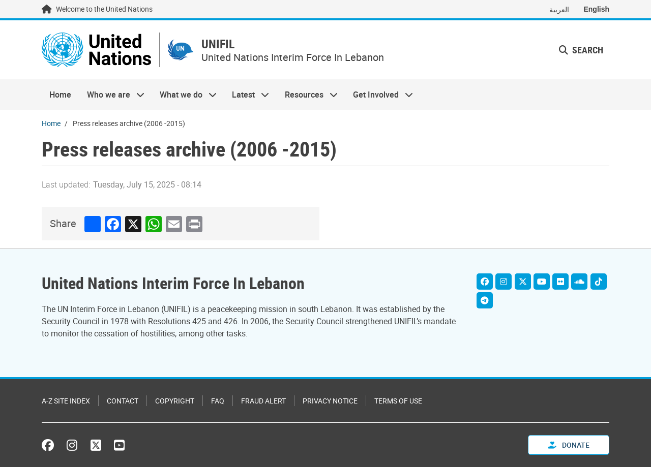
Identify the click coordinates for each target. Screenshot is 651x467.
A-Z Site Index (66, 401)
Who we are (111, 94)
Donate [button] (568, 445)
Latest (246, 94)
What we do (184, 94)
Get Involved (379, 94)
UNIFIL (217, 44)
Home (60, 94)
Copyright (174, 401)
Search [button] (581, 50)
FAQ (217, 401)
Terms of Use (398, 401)
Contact (122, 401)
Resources (307, 94)
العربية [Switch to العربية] (559, 9)
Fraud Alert (263, 401)
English (596, 9)
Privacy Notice (330, 401)
